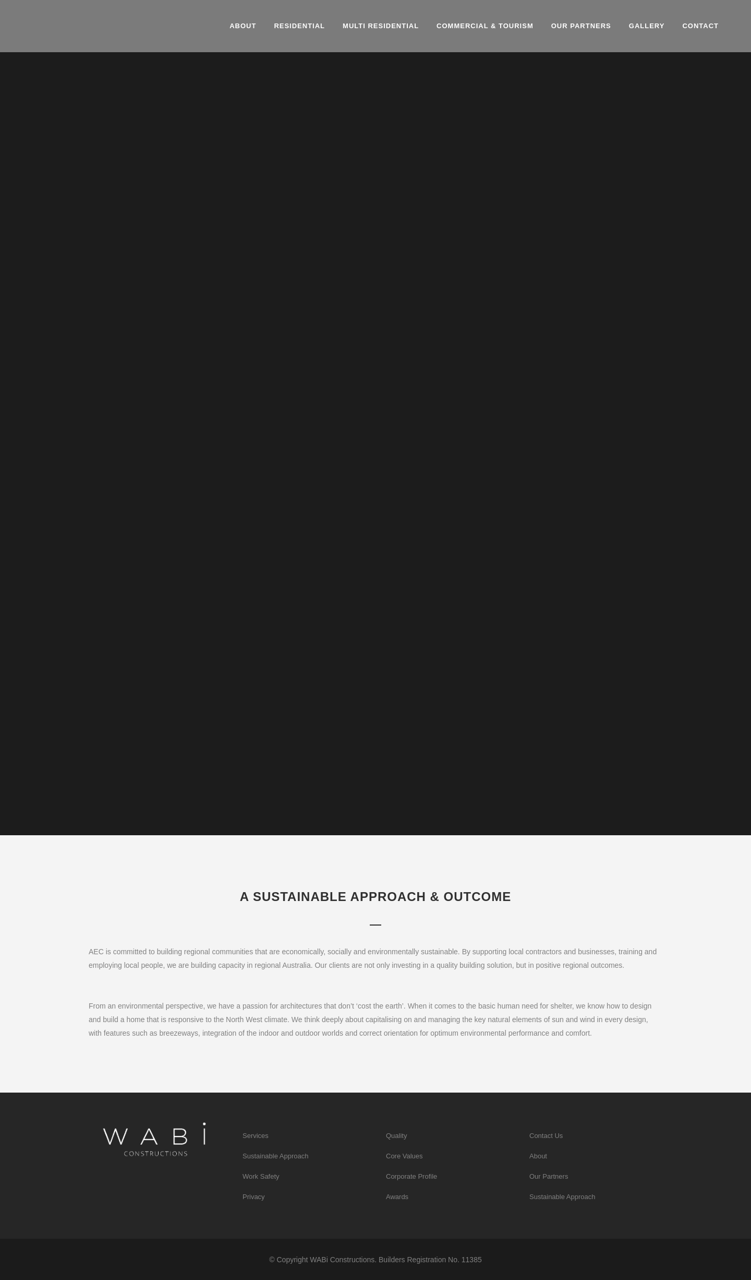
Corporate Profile (411, 1176)
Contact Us (546, 1136)
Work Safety (261, 1176)
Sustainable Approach (275, 1156)
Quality (396, 1136)
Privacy (254, 1197)
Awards (397, 1197)
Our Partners (548, 1176)
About (538, 1156)
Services (256, 1136)
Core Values (404, 1156)
